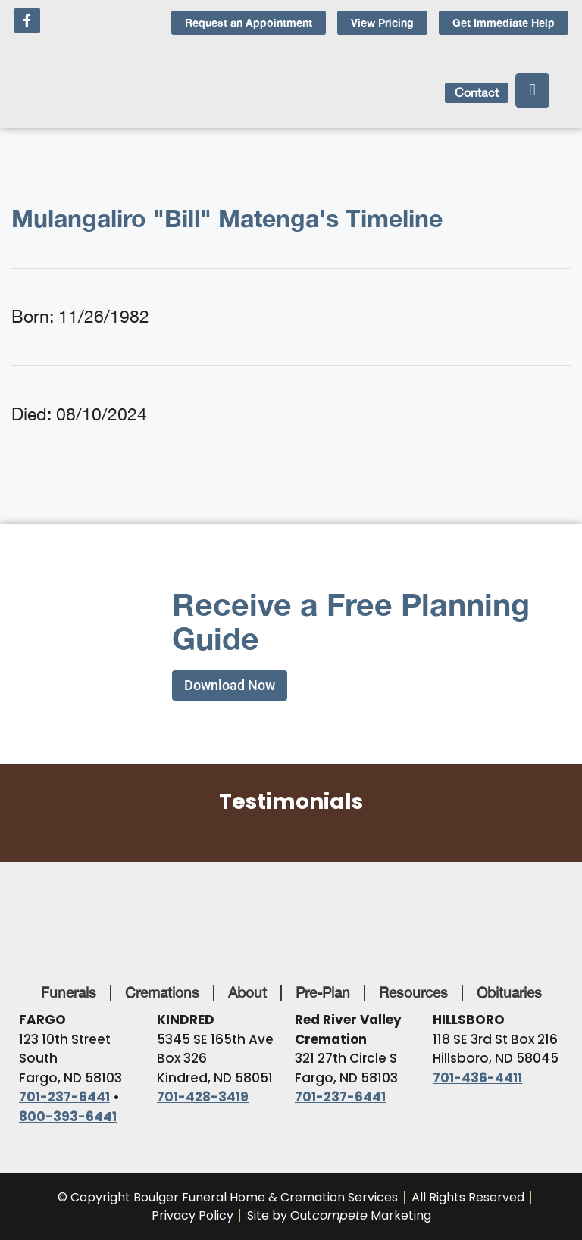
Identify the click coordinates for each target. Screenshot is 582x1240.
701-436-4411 (477, 1078)
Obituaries (509, 992)
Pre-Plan (323, 992)
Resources (413, 992)
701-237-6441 (64, 1097)
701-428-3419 (203, 1097)
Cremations (162, 992)
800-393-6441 (68, 1116)
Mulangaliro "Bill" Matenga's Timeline (227, 218)
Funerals (68, 992)
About (247, 992)
